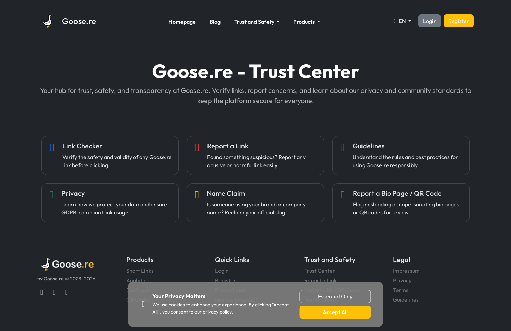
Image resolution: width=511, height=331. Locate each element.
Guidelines (406, 299)
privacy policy (217, 312)
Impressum (406, 270)
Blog (215, 21)
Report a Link (320, 280)
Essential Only (335, 296)
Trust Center (319, 270)
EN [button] (399, 20)
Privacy (402, 280)
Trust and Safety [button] (254, 21)
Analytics (137, 280)
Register (458, 20)
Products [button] (304, 21)
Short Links (140, 270)
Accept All (335, 312)
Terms (400, 289)
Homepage (182, 21)
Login (430, 20)
